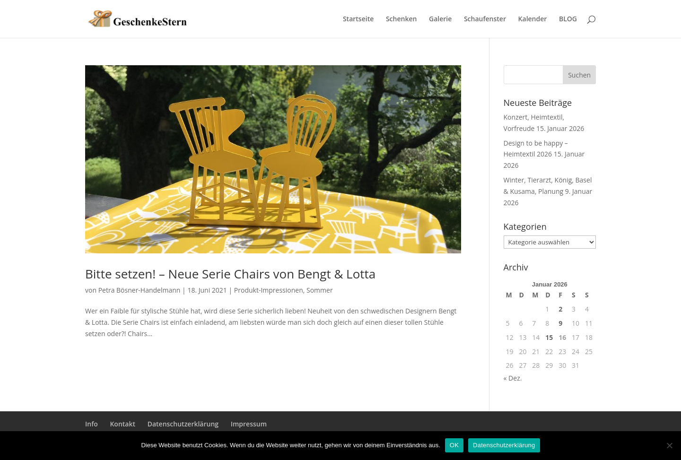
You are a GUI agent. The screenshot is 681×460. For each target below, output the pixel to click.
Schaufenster (485, 19)
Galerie (440, 19)
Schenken (401, 19)
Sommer (319, 290)
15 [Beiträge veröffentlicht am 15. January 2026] (549, 337)
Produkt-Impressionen (268, 290)
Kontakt (122, 423)
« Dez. (513, 377)
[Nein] (669, 445)
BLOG (568, 19)
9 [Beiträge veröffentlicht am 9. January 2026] (560, 323)
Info (91, 423)
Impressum (249, 423)
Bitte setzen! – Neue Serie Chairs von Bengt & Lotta (230, 273)
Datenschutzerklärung (183, 423)
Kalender (532, 19)
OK (454, 445)
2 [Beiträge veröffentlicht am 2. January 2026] (560, 308)
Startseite (358, 19)
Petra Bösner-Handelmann (139, 290)
